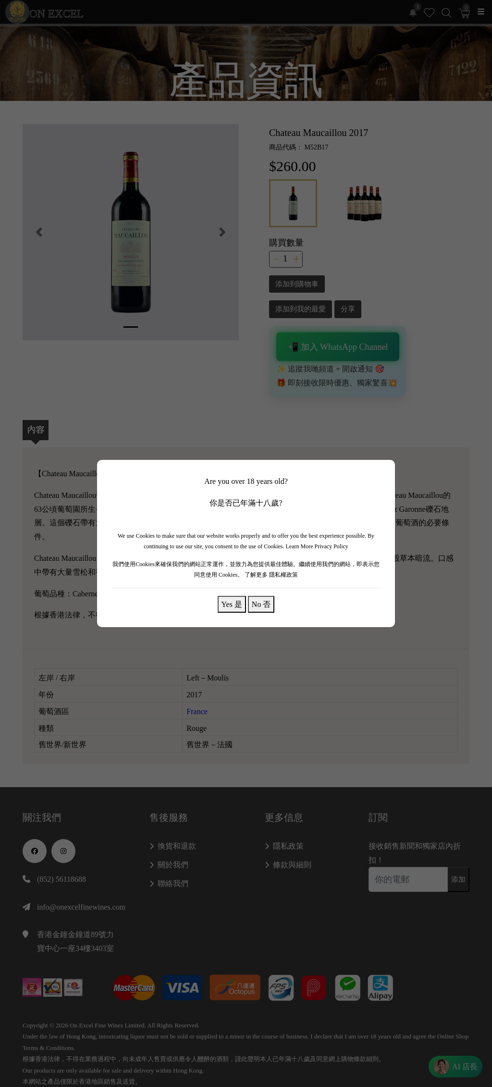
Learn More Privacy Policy (317, 546)
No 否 (261, 604)
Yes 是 (231, 604)
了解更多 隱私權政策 (271, 575)
